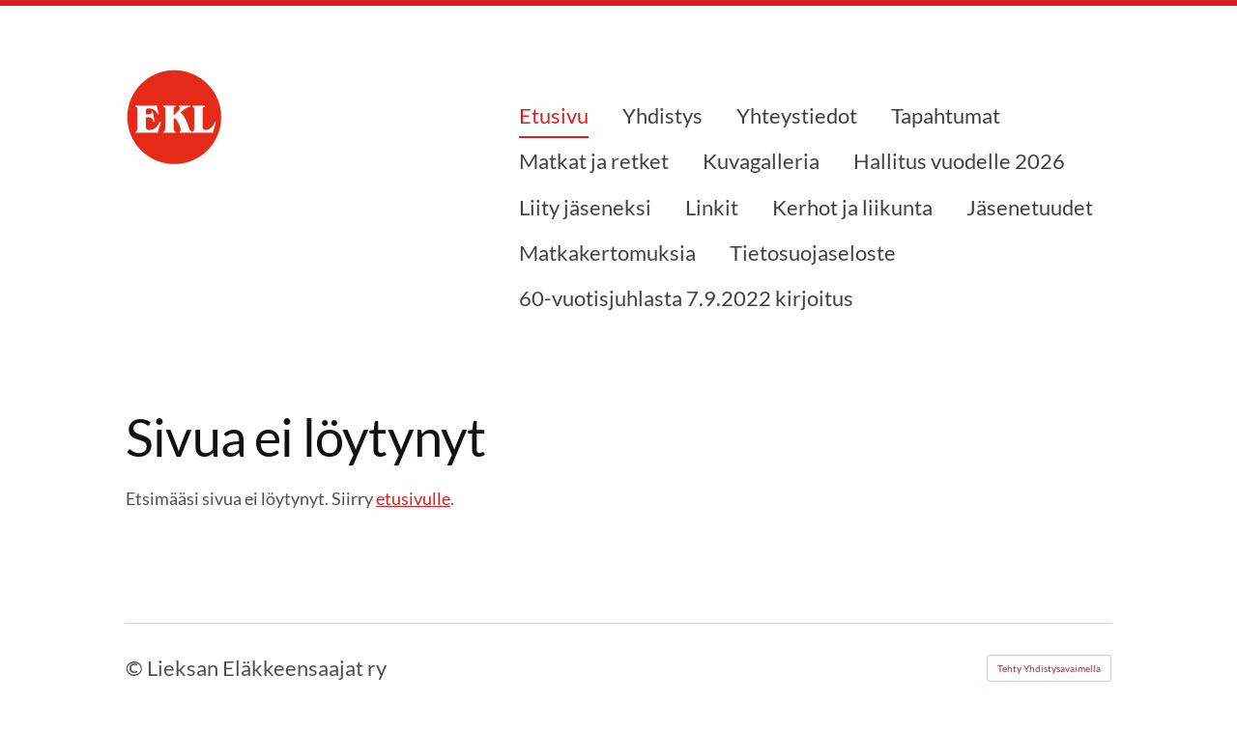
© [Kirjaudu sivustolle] (136, 668)
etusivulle (413, 498)
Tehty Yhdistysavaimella (1049, 668)
